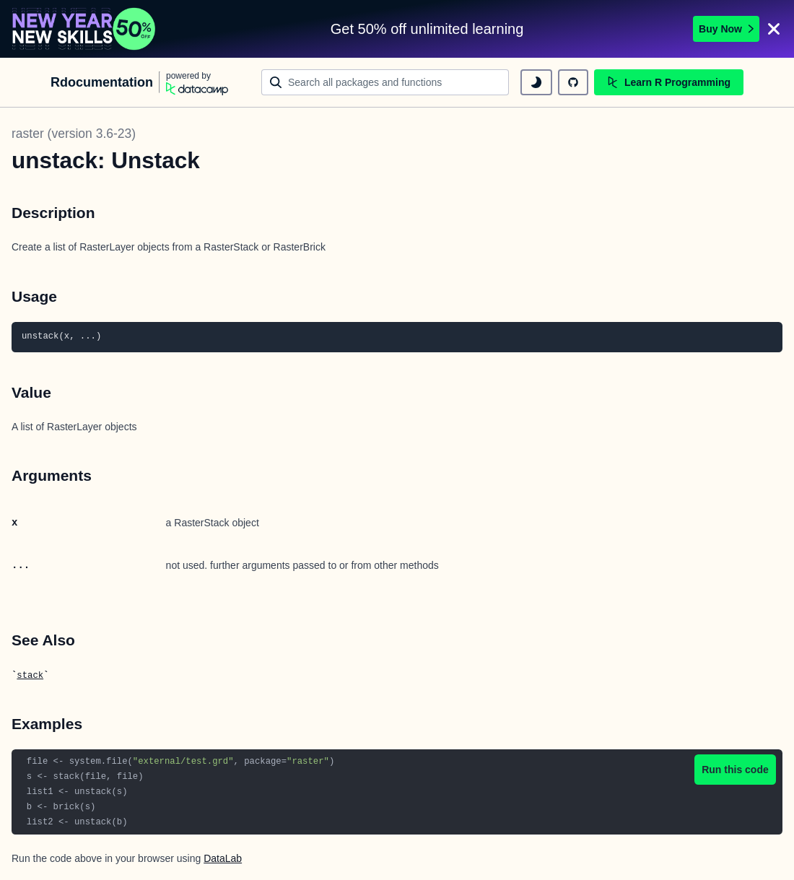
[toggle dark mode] (536, 82)
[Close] (773, 28)
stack (30, 676)
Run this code (735, 769)
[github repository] (573, 82)
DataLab (223, 858)
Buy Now (726, 29)
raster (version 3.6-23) (74, 133)
